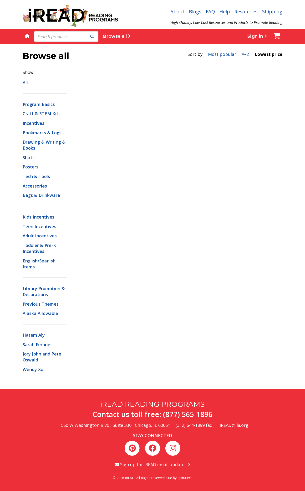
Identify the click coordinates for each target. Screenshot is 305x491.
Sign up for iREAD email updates (152, 464)
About (177, 11)
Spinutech (185, 477)
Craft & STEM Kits (42, 113)
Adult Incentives (40, 236)
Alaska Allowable (40, 313)
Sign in (257, 36)
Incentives (33, 123)
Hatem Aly (34, 335)
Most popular (222, 54)
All (25, 82)
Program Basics (39, 104)
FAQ (210, 11)
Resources (246, 11)
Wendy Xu (33, 369)
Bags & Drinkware (41, 195)
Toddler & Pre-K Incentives (39, 248)
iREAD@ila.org (234, 425)
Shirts (29, 157)
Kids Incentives (38, 217)
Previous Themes (41, 304)
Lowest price (268, 54)
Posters (30, 167)
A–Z (245, 54)
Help (224, 11)
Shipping (272, 11)
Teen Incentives (39, 226)
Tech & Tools (36, 176)
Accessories (35, 186)
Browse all (117, 36)
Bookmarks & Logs (42, 133)
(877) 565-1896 (188, 414)
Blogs (195, 11)
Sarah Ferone (36, 344)
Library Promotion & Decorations (44, 291)
